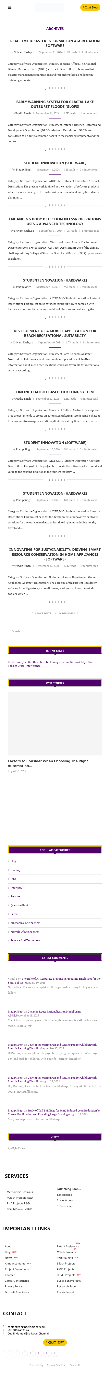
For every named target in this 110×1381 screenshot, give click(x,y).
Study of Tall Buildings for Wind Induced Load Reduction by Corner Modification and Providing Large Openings (54, 1112)
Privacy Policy (13, 1286)
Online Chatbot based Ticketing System (55, 392)
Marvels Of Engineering (25, 931)
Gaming (15, 870)
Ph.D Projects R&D (18, 1203)
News (8, 1257)
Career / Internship (17, 1280)
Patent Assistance (68, 1246)
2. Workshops (65, 1200)
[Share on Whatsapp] (58, 88)
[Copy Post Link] (64, 88)
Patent (14, 914)
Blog (8, 1252)
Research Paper (67, 1286)
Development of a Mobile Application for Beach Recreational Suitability (55, 333)
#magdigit (34, 1376)
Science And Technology (26, 940)
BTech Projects (66, 1263)
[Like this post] (45, 88)
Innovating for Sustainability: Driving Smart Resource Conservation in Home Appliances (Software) (55, 554)
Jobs (13, 879)
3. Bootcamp (64, 1206)
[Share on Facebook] (49, 88)
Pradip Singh (23, 113)
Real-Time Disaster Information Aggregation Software (55, 43)
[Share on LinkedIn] (52, 88)
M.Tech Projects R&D (20, 1197)
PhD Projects (65, 1257)
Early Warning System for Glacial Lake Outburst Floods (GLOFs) (55, 104)
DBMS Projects (66, 1275)
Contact (10, 1275)
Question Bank (19, 905)
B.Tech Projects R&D (19, 1209)
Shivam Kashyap (24, 52)
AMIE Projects (65, 1269)
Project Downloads (17, 1269)
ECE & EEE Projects (69, 1280)
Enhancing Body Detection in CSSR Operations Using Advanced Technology (55, 221)
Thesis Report (65, 1292)
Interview (16, 888)
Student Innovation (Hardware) (55, 280)
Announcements (15, 1263)
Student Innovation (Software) (55, 162)
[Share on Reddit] (55, 88)
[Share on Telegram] (61, 88)
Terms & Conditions (17, 1292)
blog (13, 861)
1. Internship (64, 1194)
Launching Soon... (69, 1189)
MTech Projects (66, 1252)
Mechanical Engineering (25, 923)
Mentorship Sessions (20, 1192)
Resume (15, 896)
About (8, 1246)
